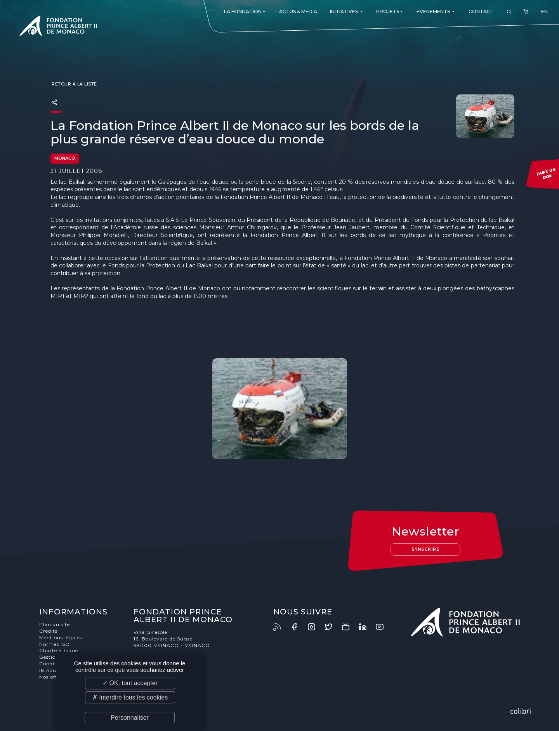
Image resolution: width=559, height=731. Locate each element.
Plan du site (54, 624)
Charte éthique (58, 650)
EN (544, 11)
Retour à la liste (73, 84)
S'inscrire (425, 549)
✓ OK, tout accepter (130, 683)
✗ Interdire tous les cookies (130, 697)
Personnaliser (130, 717)
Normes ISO (54, 644)
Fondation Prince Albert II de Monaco (58, 27)
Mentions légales (60, 637)
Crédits (48, 631)
